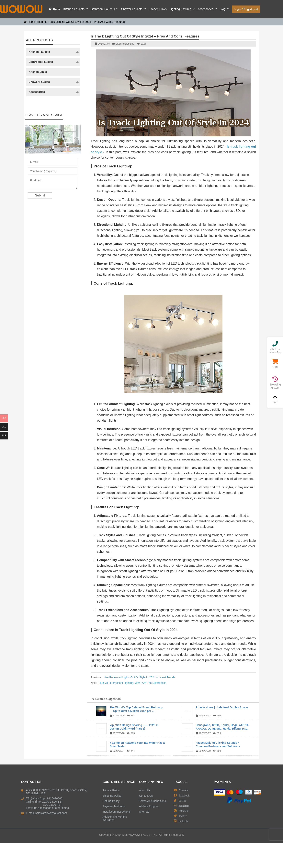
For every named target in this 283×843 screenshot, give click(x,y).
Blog (40, 21)
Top (275, 399)
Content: (53, 184)
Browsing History (275, 382)
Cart (275, 363)
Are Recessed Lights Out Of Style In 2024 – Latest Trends (139, 677)
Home (29, 21)
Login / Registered (246, 9)
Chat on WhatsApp (275, 347)
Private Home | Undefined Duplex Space (222, 707)
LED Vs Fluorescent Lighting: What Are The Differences (132, 682)
